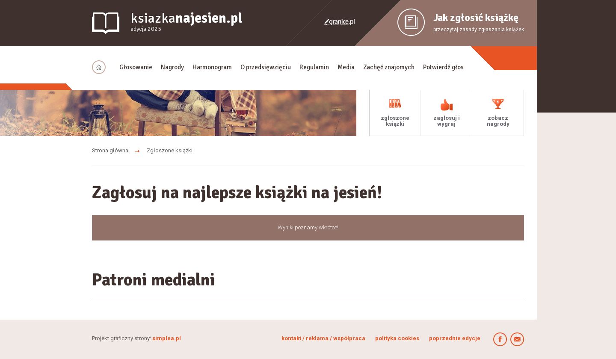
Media (346, 67)
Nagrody (172, 67)
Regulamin (314, 67)
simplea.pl (166, 338)
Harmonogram (212, 67)
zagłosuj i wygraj (446, 121)
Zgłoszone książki (169, 150)
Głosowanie (135, 67)
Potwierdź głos (443, 67)
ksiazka (186, 22)
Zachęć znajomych (389, 67)
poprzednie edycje (454, 338)
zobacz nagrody (498, 121)
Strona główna (110, 150)
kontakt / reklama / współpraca (324, 338)
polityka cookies (397, 338)
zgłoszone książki (395, 121)
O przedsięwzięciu (265, 67)
